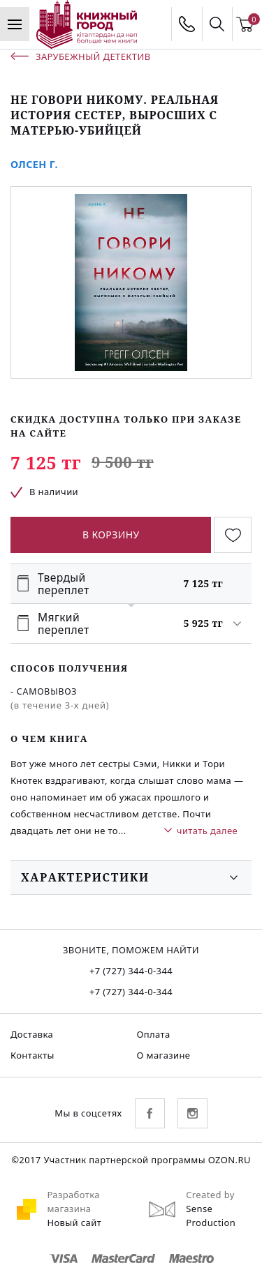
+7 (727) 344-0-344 (131, 970)
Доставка (31, 1034)
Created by (210, 1194)
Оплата (153, 1034)
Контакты (32, 1055)
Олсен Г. (34, 164)
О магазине (164, 1055)
